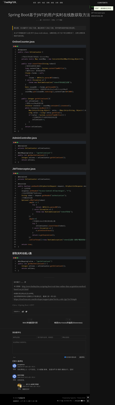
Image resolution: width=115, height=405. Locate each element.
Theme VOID (77, 398)
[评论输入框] (45, 347)
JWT (28, 305)
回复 (10, 369)
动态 (40, 3)
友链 (49, 3)
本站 (72, 401)
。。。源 (34, 20)
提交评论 (78, 357)
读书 (36, 3)
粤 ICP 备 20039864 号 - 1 (61, 401)
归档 (45, 3)
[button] (87, 2)
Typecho (69, 398)
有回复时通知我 (67, 357)
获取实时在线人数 (97, 16)
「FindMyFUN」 (10, 2)
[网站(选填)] (70, 337)
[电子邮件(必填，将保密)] (45, 337)
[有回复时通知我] (61, 357)
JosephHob (17, 364)
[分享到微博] (19, 311)
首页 (32, 3)
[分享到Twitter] (22, 311)
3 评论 (49, 20)
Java (11, 305)
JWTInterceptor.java (98, 13)
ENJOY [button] (13, 311)
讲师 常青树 (17, 375)
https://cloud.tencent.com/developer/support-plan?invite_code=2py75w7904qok (41, 299)
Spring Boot (20, 305)
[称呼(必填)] (21, 337)
